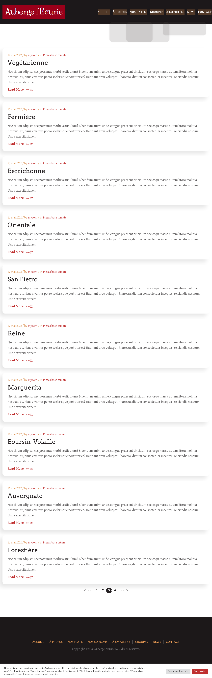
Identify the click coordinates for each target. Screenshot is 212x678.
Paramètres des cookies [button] (178, 671)
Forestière (23, 552)
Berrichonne (26, 171)
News (191, 12)
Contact (205, 12)
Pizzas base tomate (55, 55)
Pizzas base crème (54, 436)
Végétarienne (28, 62)
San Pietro (23, 280)
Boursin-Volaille (32, 443)
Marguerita (25, 389)
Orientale (22, 226)
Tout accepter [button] (200, 671)
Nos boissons (97, 644)
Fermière (21, 117)
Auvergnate (25, 498)
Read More (16, 90)
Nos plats (75, 644)
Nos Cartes (138, 12)
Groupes (157, 12)
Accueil (104, 12)
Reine (16, 334)
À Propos (120, 12)
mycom (32, 55)
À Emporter (175, 12)
